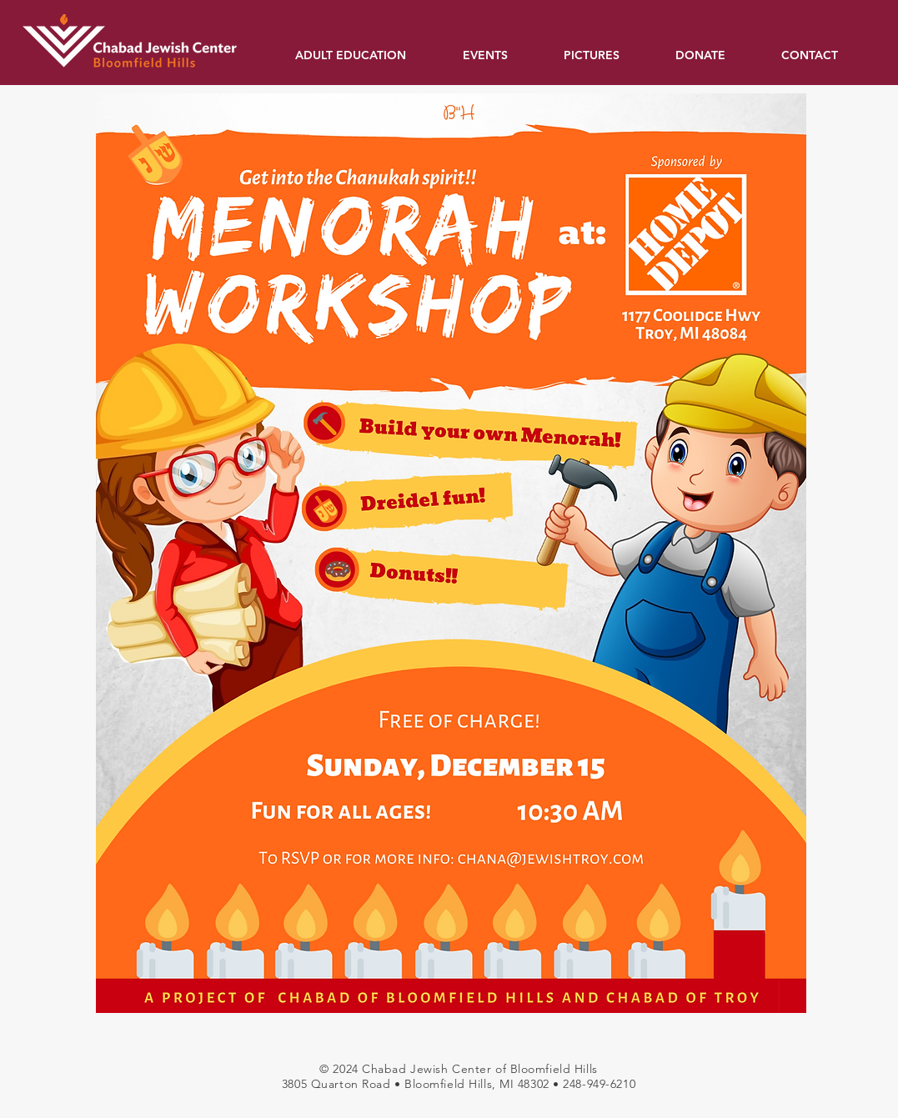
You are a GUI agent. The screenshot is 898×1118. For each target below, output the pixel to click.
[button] (366, 55)
